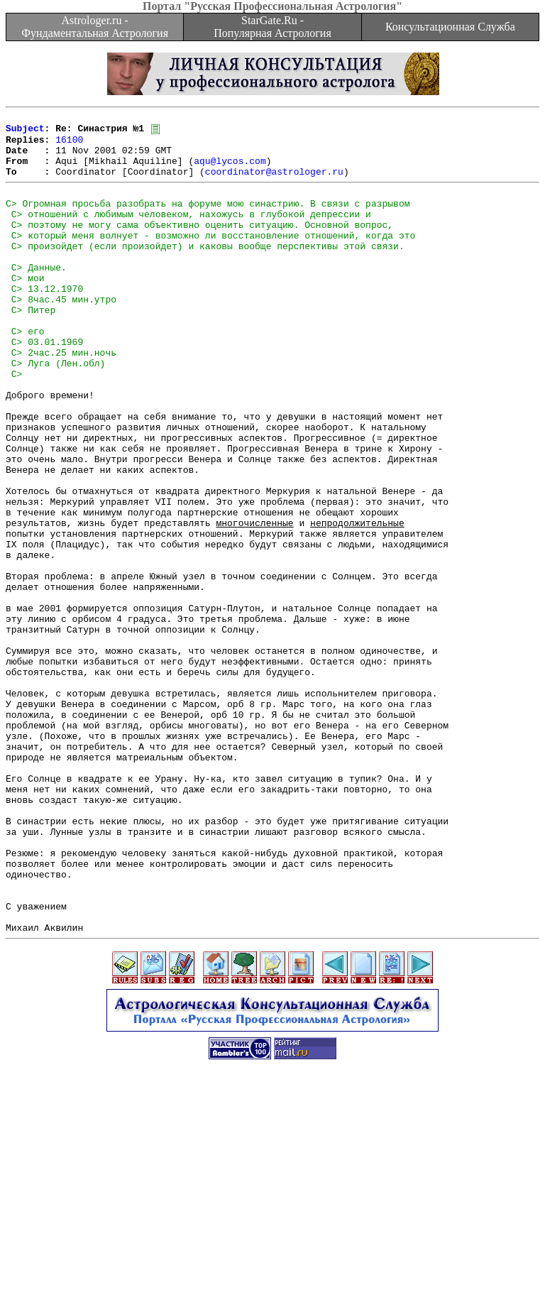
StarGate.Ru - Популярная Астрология (272, 26)
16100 (69, 144)
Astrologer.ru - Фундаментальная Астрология (94, 26)
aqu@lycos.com (229, 170)
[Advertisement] (272, 1263)
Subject (25, 132)
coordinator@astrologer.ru (274, 183)
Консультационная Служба (450, 27)
